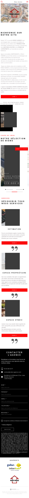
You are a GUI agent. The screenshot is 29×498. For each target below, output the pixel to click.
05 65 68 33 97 (8, 369)
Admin (24, 492)
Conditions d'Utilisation (7, 452)
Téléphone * (5, 405)
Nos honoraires (6, 492)
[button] (23, 189)
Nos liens (9, 493)
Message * (5, 412)
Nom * (3, 385)
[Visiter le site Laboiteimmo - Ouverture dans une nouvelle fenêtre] (14, 489)
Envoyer (7, 429)
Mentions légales (19, 492)
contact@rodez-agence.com (12, 372)
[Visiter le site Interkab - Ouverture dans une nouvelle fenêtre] (10, 465)
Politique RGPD (15, 493)
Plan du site (12, 492)
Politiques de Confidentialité (22, 451)
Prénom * (4, 392)
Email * (3, 398)
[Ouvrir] (2, 2)
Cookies (20, 493)
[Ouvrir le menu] (27, 2)
